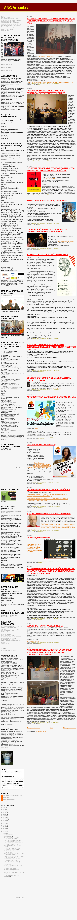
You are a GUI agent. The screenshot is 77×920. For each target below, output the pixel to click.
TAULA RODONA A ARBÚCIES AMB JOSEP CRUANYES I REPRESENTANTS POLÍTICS (46, 92)
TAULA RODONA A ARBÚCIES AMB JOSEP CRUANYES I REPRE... (12, 841)
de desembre (7, 834)
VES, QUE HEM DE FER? (8, 651)
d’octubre (6, 876)
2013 (4, 826)
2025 (4, 807)
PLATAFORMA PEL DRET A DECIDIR (11, 637)
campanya (40, 483)
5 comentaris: (56, 722)
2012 (4, 828)
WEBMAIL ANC (5, 30)
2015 (4, 823)
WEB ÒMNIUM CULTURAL (8, 21)
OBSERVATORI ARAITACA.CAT (9, 635)
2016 (4, 822)
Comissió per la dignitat (43, 464)
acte (39, 84)
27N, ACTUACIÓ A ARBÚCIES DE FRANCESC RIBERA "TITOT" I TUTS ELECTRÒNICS (47, 230)
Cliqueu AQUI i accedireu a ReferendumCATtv (9, 616)
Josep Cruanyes (39, 463)
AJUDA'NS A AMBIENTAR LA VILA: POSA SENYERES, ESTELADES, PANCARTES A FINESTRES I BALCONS (51, 346)
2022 (4, 812)
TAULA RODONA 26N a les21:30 (41, 444)
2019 (4, 817)
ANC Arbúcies (16, 7)
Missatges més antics (69, 728)
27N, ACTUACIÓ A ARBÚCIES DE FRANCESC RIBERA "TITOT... (12, 849)
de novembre (7, 836)
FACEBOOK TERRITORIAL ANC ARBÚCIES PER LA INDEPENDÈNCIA (11, 19)
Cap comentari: (56, 223)
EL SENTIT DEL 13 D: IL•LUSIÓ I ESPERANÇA (47, 254)
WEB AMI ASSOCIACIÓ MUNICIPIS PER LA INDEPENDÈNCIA (12, 28)
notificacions (41, 339)
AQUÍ (36, 428)
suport (39, 643)
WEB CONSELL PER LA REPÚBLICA (11, 24)
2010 (4, 831)
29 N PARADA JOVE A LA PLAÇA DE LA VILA (47, 201)
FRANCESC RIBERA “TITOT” (65, 241)
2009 (4, 833)
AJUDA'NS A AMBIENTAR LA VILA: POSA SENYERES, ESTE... (14, 854)
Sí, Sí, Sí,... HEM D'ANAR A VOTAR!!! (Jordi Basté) (49, 513)
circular (40, 619)
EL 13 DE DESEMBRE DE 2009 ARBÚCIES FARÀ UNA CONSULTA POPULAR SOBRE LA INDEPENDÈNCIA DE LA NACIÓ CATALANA (51, 570)
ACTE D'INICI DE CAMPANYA (45, 56)
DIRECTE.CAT (5, 631)
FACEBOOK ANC (6, 17)
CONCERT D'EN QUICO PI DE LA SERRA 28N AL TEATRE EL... (14, 857)
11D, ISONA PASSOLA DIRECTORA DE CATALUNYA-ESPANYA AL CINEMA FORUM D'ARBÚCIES (50, 169)
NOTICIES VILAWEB (6, 634)
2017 (4, 820)
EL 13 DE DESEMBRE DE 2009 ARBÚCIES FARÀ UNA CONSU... (12, 870)
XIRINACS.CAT (5, 643)
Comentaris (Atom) (40, 731)
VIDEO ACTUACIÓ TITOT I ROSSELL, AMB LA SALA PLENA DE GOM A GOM (50, 82)
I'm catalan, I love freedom (38, 537)
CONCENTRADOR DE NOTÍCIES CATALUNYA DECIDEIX (10, 629)
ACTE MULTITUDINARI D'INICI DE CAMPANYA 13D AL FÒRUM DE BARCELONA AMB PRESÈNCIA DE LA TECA (51, 20)
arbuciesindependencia (9, 799)
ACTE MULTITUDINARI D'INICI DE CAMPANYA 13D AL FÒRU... (12, 838)
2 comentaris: (57, 506)
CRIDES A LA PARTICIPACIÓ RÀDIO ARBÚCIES (48, 489)
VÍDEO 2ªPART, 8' (6, 67)
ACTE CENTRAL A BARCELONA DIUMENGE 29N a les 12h (12, 859)
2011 (4, 830)
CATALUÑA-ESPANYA (48, 178)
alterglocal (6, 797)
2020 (4, 815)
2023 (4, 811)
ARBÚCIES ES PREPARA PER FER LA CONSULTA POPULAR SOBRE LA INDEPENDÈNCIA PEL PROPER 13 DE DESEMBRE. (49, 652)
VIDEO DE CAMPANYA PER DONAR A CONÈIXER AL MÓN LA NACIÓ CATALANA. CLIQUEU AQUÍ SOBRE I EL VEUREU (34, 547)
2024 (4, 809)
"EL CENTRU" (57, 388)
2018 (4, 819)
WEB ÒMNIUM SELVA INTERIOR (10, 22)
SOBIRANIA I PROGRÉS (8, 639)
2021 (4, 814)
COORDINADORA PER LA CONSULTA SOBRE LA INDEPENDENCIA (11, 627)
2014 (4, 825)
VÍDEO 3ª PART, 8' (6, 70)
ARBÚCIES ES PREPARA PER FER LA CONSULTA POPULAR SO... (13, 874)
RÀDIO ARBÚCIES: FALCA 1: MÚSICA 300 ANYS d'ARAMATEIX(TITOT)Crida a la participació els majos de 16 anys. (48, 495)
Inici (51, 728)
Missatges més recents (33, 728)
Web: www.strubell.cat (33, 641)
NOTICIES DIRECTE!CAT (8, 633)
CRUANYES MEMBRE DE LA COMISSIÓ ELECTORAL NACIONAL (39, 466)
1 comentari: (57, 83)
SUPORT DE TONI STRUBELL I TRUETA (45, 626)
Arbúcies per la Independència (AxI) (12, 795)
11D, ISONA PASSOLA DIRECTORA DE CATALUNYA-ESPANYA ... (13, 843)
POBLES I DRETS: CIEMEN (8, 638)
